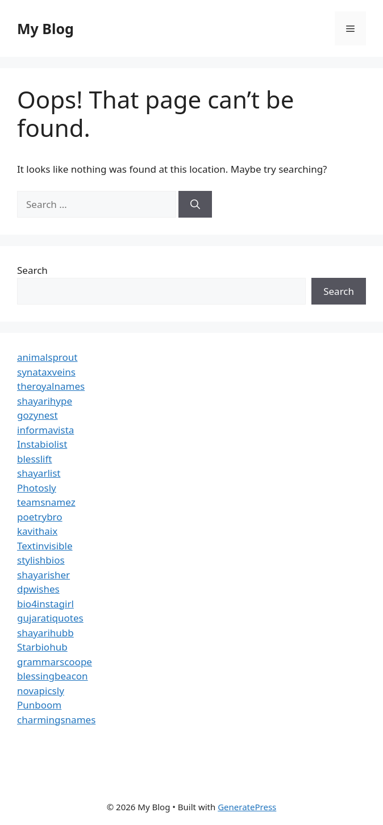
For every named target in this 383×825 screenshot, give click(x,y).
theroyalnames (51, 386)
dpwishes (38, 588)
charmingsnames (56, 719)
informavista (45, 429)
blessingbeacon (52, 675)
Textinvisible (45, 545)
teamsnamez (46, 502)
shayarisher (43, 574)
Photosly (36, 487)
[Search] (195, 204)
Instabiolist (42, 444)
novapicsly (40, 690)
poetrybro (40, 516)
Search (32, 270)
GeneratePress (247, 807)
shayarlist (38, 473)
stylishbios (41, 559)
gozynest (37, 415)
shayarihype (44, 400)
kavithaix (37, 531)
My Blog (45, 28)
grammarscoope (54, 661)
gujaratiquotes (50, 617)
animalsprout (47, 357)
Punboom (39, 704)
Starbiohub (42, 646)
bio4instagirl (45, 603)
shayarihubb (45, 632)
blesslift (34, 458)
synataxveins (46, 371)
